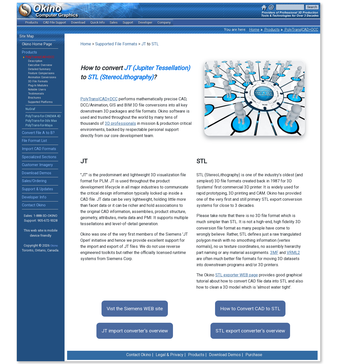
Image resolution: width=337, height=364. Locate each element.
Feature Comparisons (41, 73)
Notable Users (37, 89)
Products (272, 30)
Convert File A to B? (38, 133)
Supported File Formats (116, 44)
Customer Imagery (37, 165)
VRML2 (293, 252)
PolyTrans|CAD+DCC (301, 30)
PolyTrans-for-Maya (39, 125)
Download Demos (36, 173)
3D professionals (120, 123)
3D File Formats (38, 81)
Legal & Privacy (169, 354)
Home (254, 30)
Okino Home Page (37, 44)
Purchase (253, 354)
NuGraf (30, 109)
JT (143, 44)
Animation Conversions (42, 77)
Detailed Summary (39, 69)
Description (35, 61)
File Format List (34, 141)
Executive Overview (40, 65)
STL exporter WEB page (236, 275)
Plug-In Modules (38, 85)
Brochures (34, 97)
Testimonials (36, 93)
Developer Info (34, 197)
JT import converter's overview (135, 331)
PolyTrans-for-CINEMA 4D (43, 116)
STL (155, 44)
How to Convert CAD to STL (250, 309)
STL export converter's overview (250, 331)
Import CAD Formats (39, 149)
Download (78, 22)
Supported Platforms (40, 102)
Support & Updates (37, 189)
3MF (274, 252)
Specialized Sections (39, 157)
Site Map (26, 36)
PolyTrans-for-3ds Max (41, 121)
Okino (54, 245)
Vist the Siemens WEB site (135, 309)
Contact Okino (34, 205)
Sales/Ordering (34, 181)
